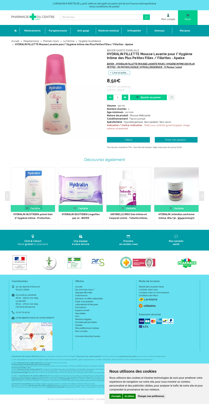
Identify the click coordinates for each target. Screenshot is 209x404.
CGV (77, 316)
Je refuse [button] (129, 396)
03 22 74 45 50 (23, 312)
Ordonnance (81, 295)
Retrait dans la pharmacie (151, 286)
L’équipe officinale (83, 292)
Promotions (80, 307)
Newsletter (80, 313)
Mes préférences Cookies (87, 328)
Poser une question (84, 301)
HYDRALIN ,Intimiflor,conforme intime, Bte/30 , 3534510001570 (176, 216)
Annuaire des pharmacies (87, 336)
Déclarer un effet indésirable (89, 298)
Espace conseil (82, 310)
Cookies (78, 325)
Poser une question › (176, 139)
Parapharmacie (31, 41)
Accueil (15, 41)
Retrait (32, 240)
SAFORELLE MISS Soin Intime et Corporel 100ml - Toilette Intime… (128, 216)
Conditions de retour (148, 295)
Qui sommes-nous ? (84, 289)
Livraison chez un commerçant (154, 292)
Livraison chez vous (148, 289)
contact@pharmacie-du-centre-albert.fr (35, 317)
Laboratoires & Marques (86, 304)
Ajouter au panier (148, 97)
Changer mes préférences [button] (151, 396)
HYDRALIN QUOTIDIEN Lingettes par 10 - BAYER (81, 216)
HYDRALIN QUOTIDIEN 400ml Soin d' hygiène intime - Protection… (33, 216)
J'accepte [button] (116, 396)
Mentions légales (83, 319)
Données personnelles (86, 322)
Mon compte (81, 331)
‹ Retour (128, 139)
